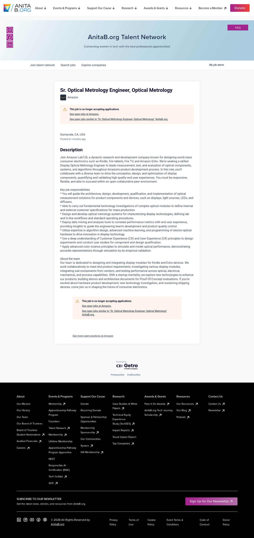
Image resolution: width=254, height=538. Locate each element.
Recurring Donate (91, 410)
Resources (183, 8)
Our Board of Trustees (29, 423)
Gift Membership (92, 452)
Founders (54, 421)
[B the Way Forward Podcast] (45, 520)
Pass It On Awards (157, 404)
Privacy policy (117, 375)
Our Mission (24, 404)
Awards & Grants (156, 8)
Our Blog (183, 410)
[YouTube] (32, 520)
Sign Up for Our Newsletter (211, 501)
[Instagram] (10, 30)
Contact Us (216, 404)
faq (238, 28)
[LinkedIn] (10, 44)
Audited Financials (29, 441)
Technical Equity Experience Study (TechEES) (124, 419)
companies (94, 65)
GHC (53, 483)
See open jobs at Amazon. (84, 114)
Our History (23, 410)
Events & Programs (67, 8)
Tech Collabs (58, 476)
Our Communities (91, 439)
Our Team (22, 417)
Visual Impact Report (124, 437)
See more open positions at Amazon (93, 335)
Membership (58, 434)
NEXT (52, 459)
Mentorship (57, 404)
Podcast (183, 417)
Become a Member (213, 8)
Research (129, 8)
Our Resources (187, 404)
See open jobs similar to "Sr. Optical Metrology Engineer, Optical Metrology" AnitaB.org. (119, 119)
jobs (68, 65)
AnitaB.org (57, 524)
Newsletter (216, 410)
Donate (85, 404)
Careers (23, 448)
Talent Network (59, 428)
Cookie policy (133, 375)
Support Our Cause (101, 8)
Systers (87, 445)
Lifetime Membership (61, 441)
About (41, 8)
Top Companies (124, 443)
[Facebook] (10, 37)
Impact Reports (123, 430)
